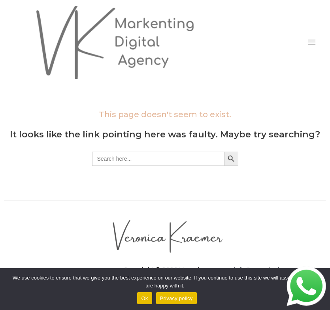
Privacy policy (176, 298)
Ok (144, 298)
